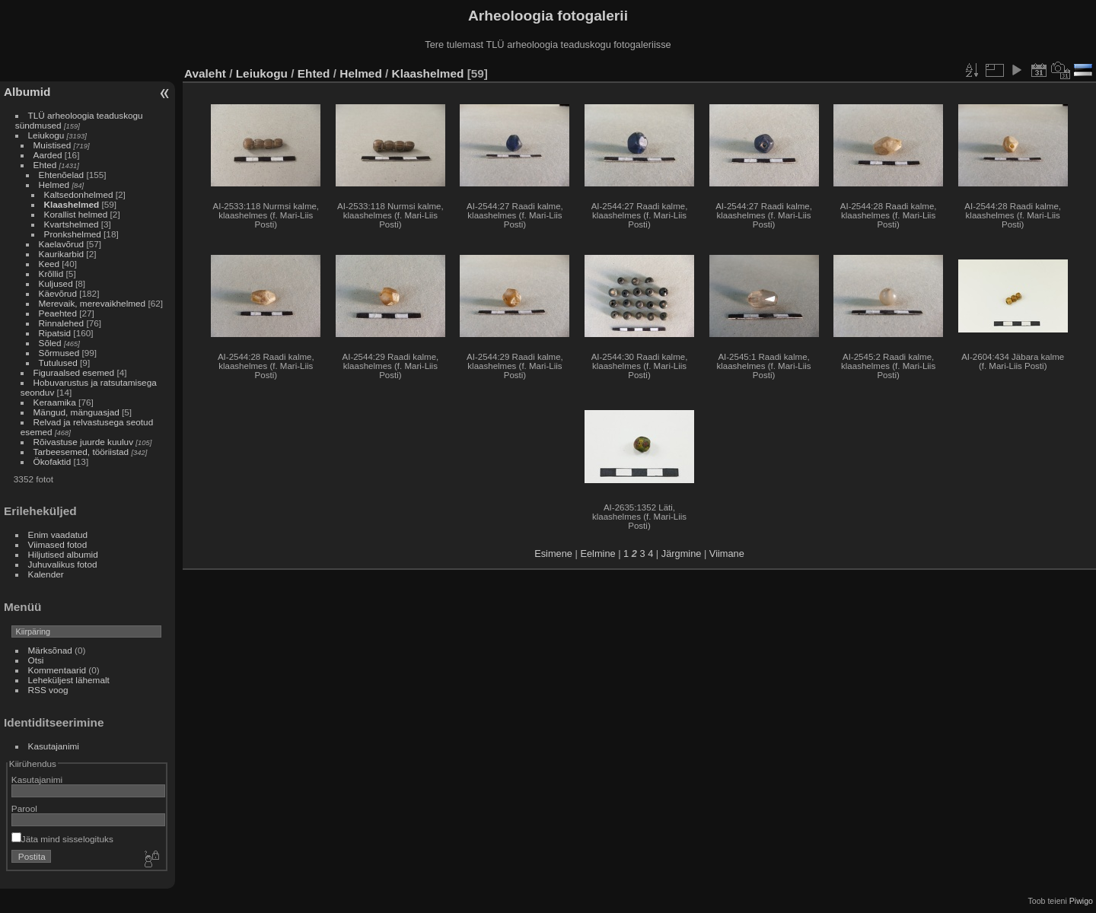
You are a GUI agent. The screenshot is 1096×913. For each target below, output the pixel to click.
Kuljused (56, 283)
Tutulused (58, 362)
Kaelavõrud (61, 244)
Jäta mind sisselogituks (62, 839)
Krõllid (51, 273)
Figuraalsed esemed (74, 372)
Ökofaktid (52, 461)
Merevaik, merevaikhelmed (92, 303)
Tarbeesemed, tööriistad (81, 451)
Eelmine (597, 553)
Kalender (46, 574)
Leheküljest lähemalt (69, 680)
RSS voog (48, 690)
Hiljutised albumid (63, 554)
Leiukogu (46, 135)
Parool (24, 808)
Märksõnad (50, 650)
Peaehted (58, 313)
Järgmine (681, 553)
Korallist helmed (76, 214)
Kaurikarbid (61, 254)
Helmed (54, 184)
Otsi (36, 660)
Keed (49, 264)
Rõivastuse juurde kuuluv (83, 442)
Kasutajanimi (53, 746)
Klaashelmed (72, 204)
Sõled (50, 343)
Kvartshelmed (71, 224)
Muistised (52, 145)
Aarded (47, 155)
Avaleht (205, 73)
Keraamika (54, 402)
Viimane (726, 553)
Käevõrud (58, 293)
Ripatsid (55, 333)
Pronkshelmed (72, 234)
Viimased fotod (58, 544)
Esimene (553, 553)
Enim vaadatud (58, 534)
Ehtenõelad (61, 175)
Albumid (27, 91)
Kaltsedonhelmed (78, 194)
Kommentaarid (57, 670)
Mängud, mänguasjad (76, 412)
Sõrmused (59, 353)
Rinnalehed (61, 323)
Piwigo (1081, 900)
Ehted (45, 165)
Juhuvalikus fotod (62, 564)
